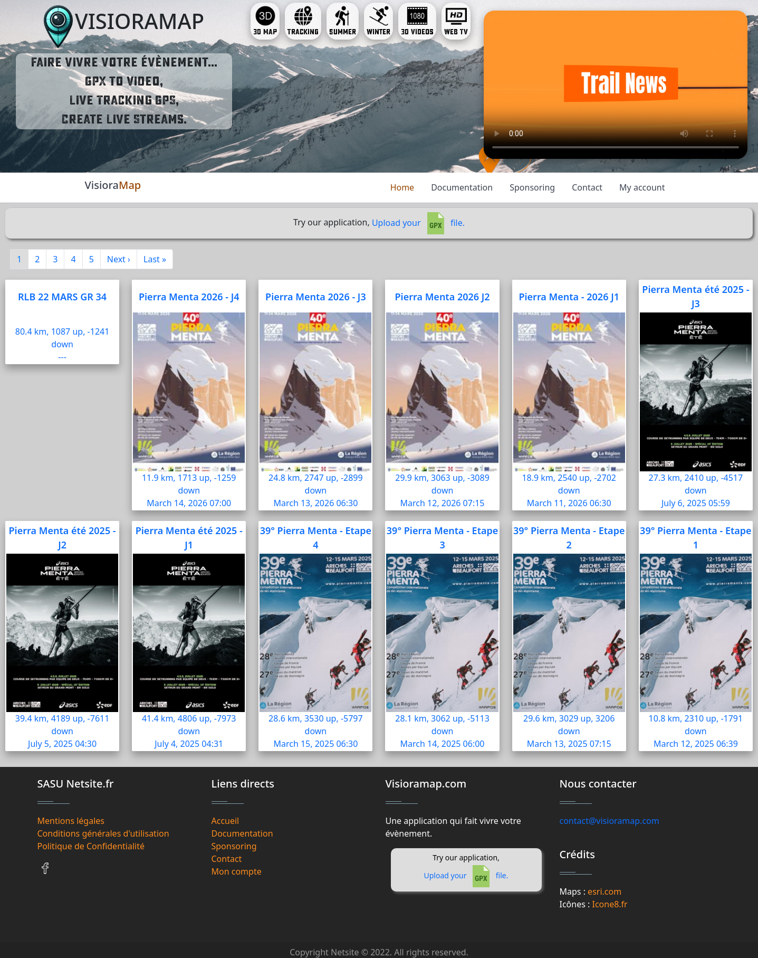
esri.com (604, 891)
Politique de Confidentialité (91, 846)
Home (402, 187)
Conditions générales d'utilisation (103, 833)
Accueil (225, 821)
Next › (118, 259)
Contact (587, 187)
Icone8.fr (609, 904)
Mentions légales (71, 821)
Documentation (462, 187)
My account (642, 187)
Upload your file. (418, 223)
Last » (154, 259)
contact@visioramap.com (609, 821)
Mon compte (237, 871)
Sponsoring (532, 187)
